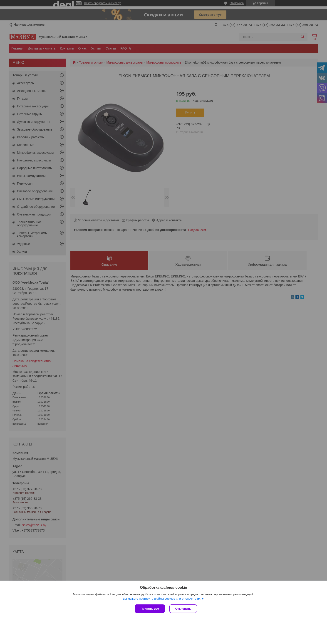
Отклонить (183, 608)
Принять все (150, 608)
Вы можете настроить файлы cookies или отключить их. (162, 598)
